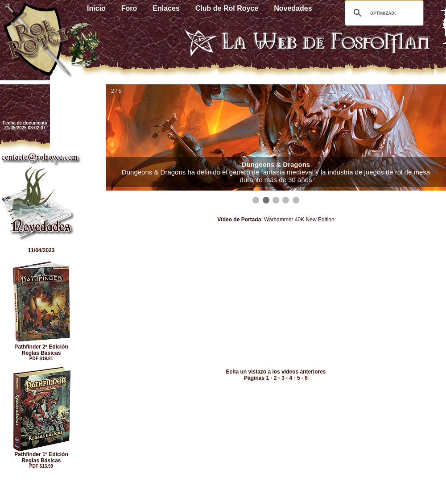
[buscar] (383, 13)
